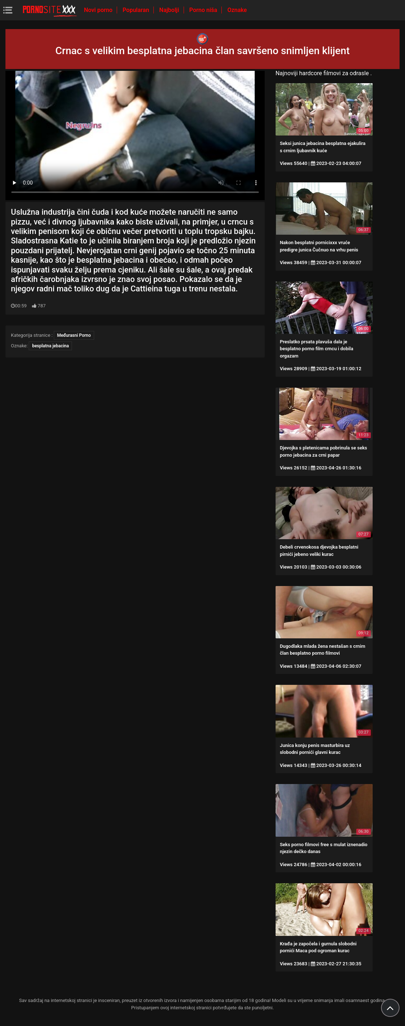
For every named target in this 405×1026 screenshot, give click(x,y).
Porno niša (204, 10)
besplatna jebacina (50, 345)
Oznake (237, 10)
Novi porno (99, 10)
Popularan (137, 10)
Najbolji (169, 10)
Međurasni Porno (74, 335)
